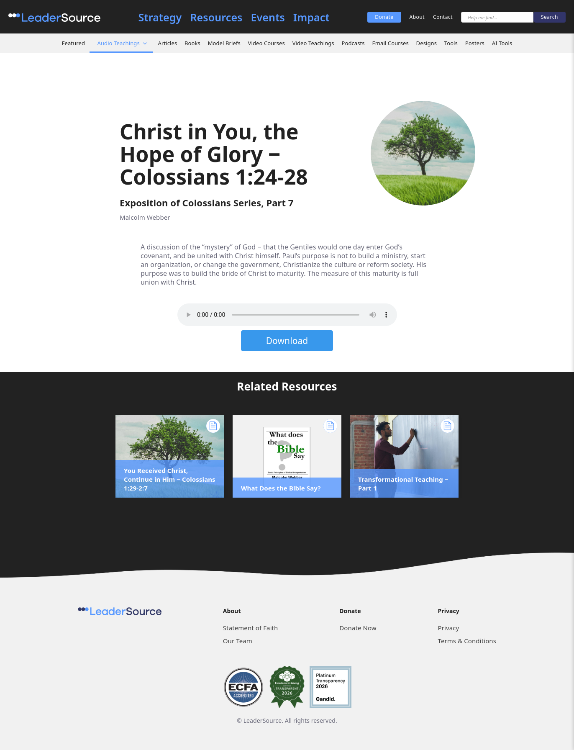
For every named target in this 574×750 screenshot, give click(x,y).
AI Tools (502, 43)
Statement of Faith (250, 628)
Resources (216, 17)
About (417, 17)
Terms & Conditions (467, 641)
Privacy (448, 628)
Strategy (160, 17)
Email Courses (390, 43)
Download (287, 341)
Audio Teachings (118, 43)
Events (268, 17)
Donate (384, 17)
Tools (451, 43)
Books (192, 43)
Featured (73, 43)
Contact (443, 17)
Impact (311, 17)
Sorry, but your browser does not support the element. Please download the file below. (287, 314)
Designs (426, 43)
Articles (167, 43)
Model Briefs (224, 43)
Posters (474, 43)
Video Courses (266, 43)
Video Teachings (313, 43)
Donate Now (357, 628)
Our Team (237, 641)
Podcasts (352, 43)
